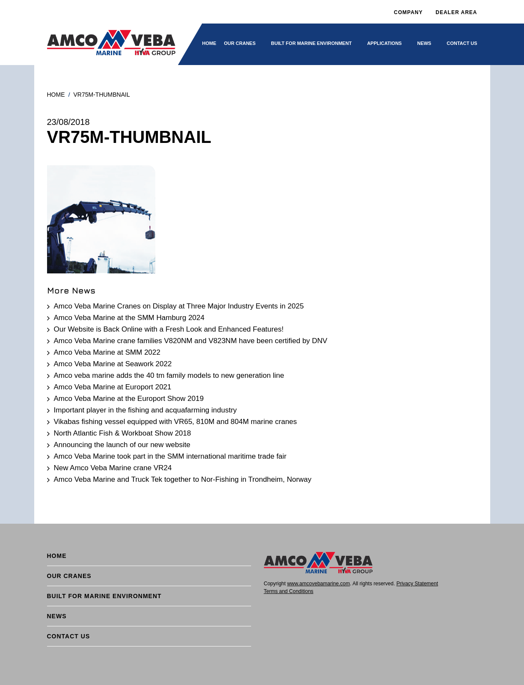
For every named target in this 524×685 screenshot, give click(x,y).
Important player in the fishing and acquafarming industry (145, 410)
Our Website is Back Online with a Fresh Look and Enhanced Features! (169, 329)
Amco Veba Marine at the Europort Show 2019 (129, 398)
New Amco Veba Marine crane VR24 (113, 468)
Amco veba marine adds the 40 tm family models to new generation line (169, 375)
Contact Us (462, 43)
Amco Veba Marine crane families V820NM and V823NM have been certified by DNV (191, 341)
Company (408, 12)
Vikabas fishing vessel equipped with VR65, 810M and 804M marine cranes (175, 422)
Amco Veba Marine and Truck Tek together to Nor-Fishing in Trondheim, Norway (183, 479)
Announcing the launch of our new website (122, 445)
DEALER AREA (456, 12)
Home (209, 43)
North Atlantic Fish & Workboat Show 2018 (122, 433)
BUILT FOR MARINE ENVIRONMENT (311, 43)
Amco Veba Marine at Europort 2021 (113, 387)
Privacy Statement (417, 584)
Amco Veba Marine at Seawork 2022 (113, 364)
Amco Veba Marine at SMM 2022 (107, 352)
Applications (384, 43)
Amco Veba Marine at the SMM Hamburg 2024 (129, 318)
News (424, 43)
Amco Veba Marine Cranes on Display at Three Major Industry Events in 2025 (179, 306)
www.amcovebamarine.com (318, 584)
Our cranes (240, 43)
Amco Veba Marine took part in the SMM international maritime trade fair (170, 456)
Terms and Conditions (289, 591)
